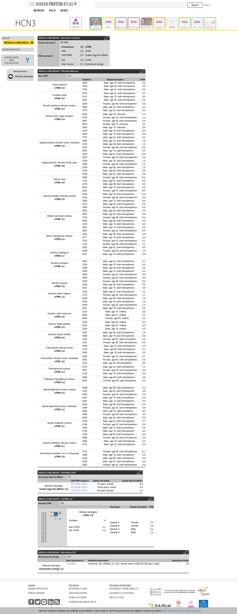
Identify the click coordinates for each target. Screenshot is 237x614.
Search (194, 5)
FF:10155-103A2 (79, 484)
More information (171, 611)
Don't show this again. (191, 611)
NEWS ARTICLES (38, 588)
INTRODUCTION (78, 588)
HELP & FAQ (116, 597)
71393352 (71, 563)
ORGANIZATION (78, 593)
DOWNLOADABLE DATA (82, 601)
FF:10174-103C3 (79, 490)
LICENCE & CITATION (121, 593)
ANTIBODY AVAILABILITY (123, 588)
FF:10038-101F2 (79, 487)
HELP (52, 10)
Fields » (207, 5)
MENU (38, 10)
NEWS (64, 10)
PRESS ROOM (36, 593)
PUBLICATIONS (78, 597)
